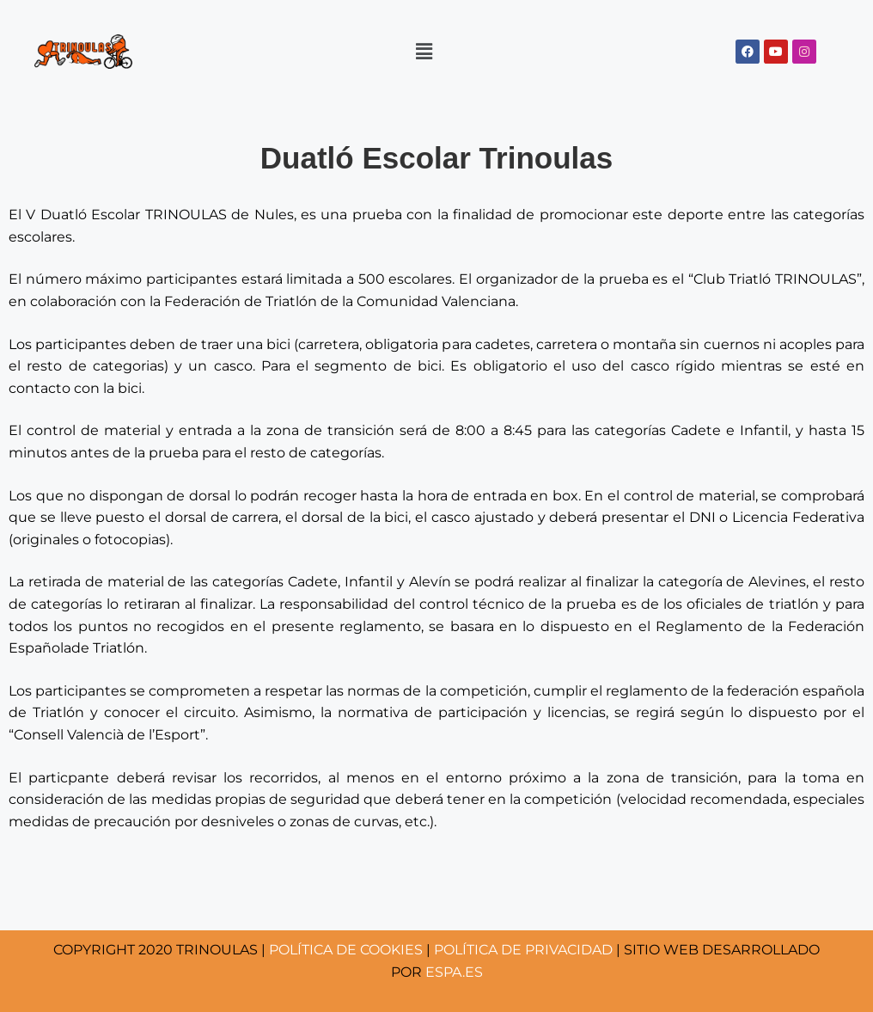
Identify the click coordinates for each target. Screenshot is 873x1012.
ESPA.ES (454, 972)
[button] (423, 50)
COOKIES (346, 949)
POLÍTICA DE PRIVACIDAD (523, 949)
